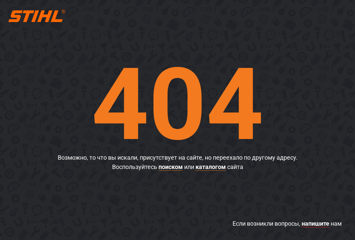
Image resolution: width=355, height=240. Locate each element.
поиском (170, 166)
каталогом (211, 166)
